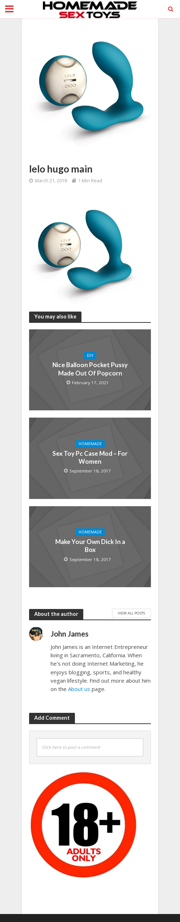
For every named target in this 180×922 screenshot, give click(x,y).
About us (79, 688)
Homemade (90, 443)
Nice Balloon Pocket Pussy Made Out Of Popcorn (90, 369)
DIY (90, 355)
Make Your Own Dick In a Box (90, 545)
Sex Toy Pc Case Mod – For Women (90, 457)
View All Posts (131, 613)
